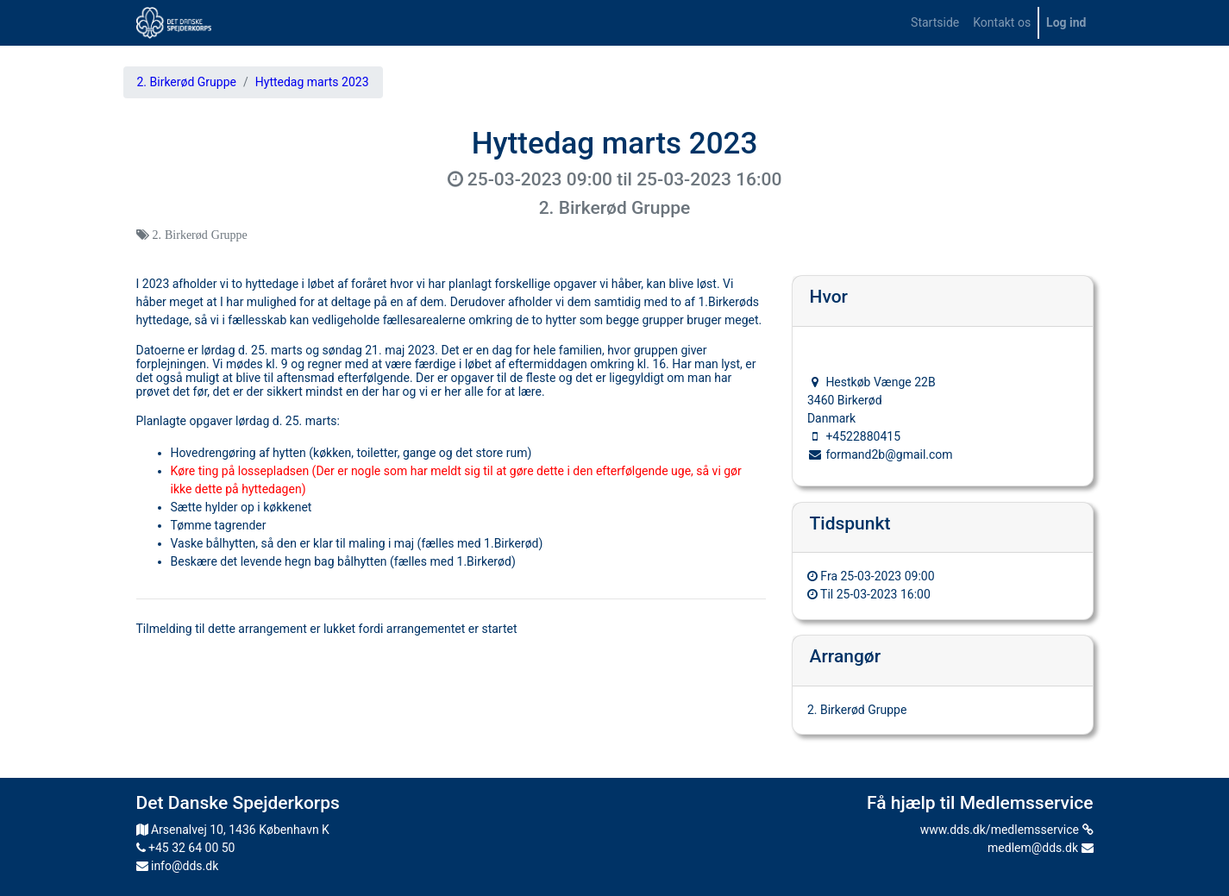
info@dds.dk (177, 866)
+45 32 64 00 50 (185, 848)
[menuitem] (935, 23)
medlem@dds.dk (1040, 848)
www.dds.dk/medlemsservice (1007, 829)
